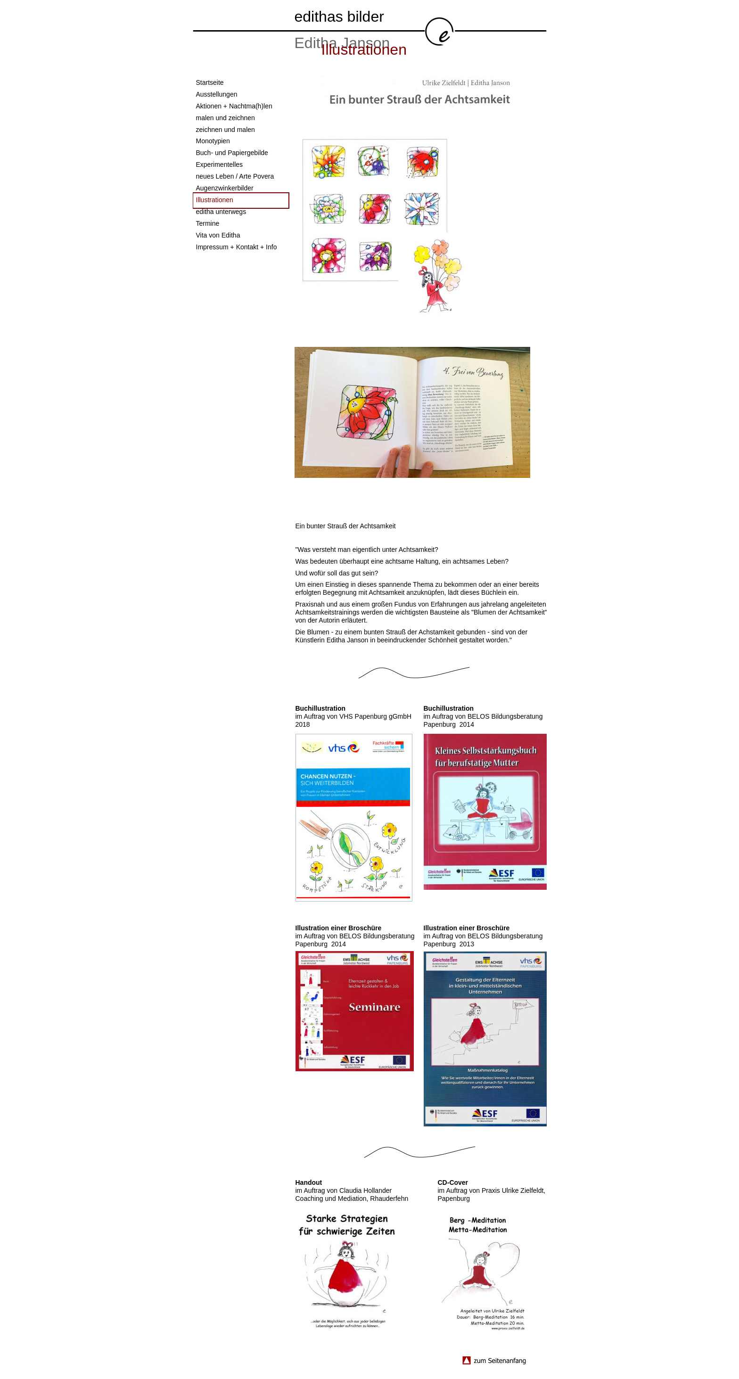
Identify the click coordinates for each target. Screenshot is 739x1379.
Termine (208, 223)
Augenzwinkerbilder (225, 188)
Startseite (210, 82)
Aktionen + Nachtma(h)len (234, 106)
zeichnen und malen (225, 129)
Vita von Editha (218, 235)
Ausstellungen (217, 94)
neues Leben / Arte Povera (235, 176)
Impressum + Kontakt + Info (236, 247)
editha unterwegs (221, 211)
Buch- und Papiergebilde (232, 152)
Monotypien (213, 141)
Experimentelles (219, 164)
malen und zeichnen (225, 118)
